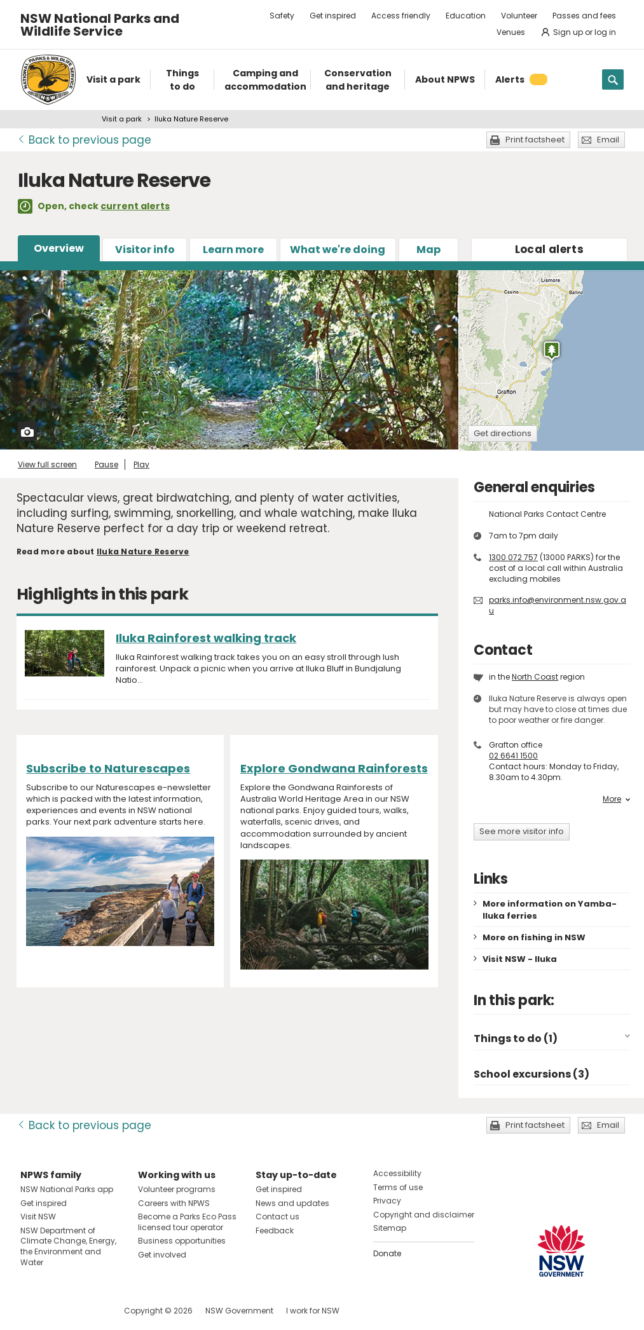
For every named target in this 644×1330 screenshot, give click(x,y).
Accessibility (397, 1173)
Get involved (162, 1254)
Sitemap (389, 1228)
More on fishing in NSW (534, 937)
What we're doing (337, 249)
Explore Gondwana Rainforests (334, 768)
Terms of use (398, 1187)
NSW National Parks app (66, 1189)
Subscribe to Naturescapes (108, 768)
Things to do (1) (516, 1038)
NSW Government (239, 1310)
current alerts (135, 206)
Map (428, 249)
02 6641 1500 (513, 755)
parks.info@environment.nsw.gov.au (557, 605)
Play (141, 464)
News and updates (292, 1203)
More (616, 799)
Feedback (275, 1230)
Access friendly (400, 15)
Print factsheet (535, 140)
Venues (511, 32)
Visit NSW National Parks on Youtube (87, 1310)
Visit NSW (38, 1216)
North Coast (535, 676)
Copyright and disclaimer (423, 1214)
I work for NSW (312, 1310)
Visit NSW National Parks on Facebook (32, 1310)
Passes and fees (584, 15)
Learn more (233, 249)
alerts (549, 249)
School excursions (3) (531, 1074)
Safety (282, 15)
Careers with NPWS (174, 1203)
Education (466, 15)
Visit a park (122, 119)
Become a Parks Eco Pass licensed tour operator (187, 1222)
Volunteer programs (177, 1189)
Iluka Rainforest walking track (206, 638)
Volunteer (519, 15)
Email (608, 140)
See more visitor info (521, 831)
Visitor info (145, 249)
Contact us (277, 1216)
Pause (106, 464)
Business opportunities (182, 1240)
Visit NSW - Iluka (520, 959)
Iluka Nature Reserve (143, 551)
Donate (387, 1253)
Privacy (387, 1200)
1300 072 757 (513, 557)
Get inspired (333, 15)
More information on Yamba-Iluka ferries (550, 910)
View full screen (47, 464)
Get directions (502, 433)
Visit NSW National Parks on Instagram (59, 1310)
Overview (59, 248)
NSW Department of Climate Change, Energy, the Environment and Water (68, 1246)
